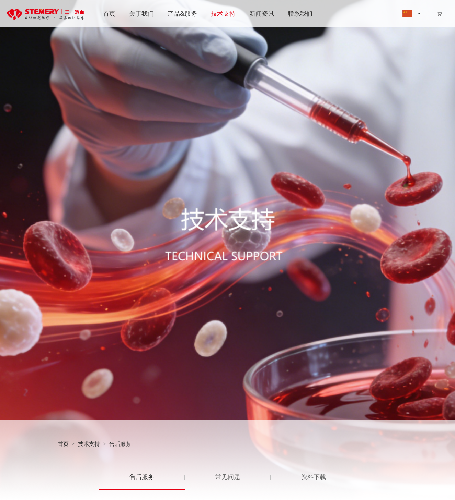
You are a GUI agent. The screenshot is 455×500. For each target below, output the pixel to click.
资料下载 (313, 477)
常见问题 (227, 477)
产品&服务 (182, 13)
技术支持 (223, 13)
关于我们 (141, 13)
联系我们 (300, 13)
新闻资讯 (261, 13)
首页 (109, 13)
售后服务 (120, 444)
